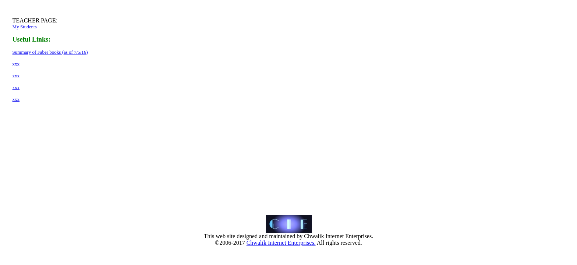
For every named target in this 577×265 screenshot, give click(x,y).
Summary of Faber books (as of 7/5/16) (50, 52)
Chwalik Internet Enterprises (280, 243)
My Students (25, 26)
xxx (16, 64)
